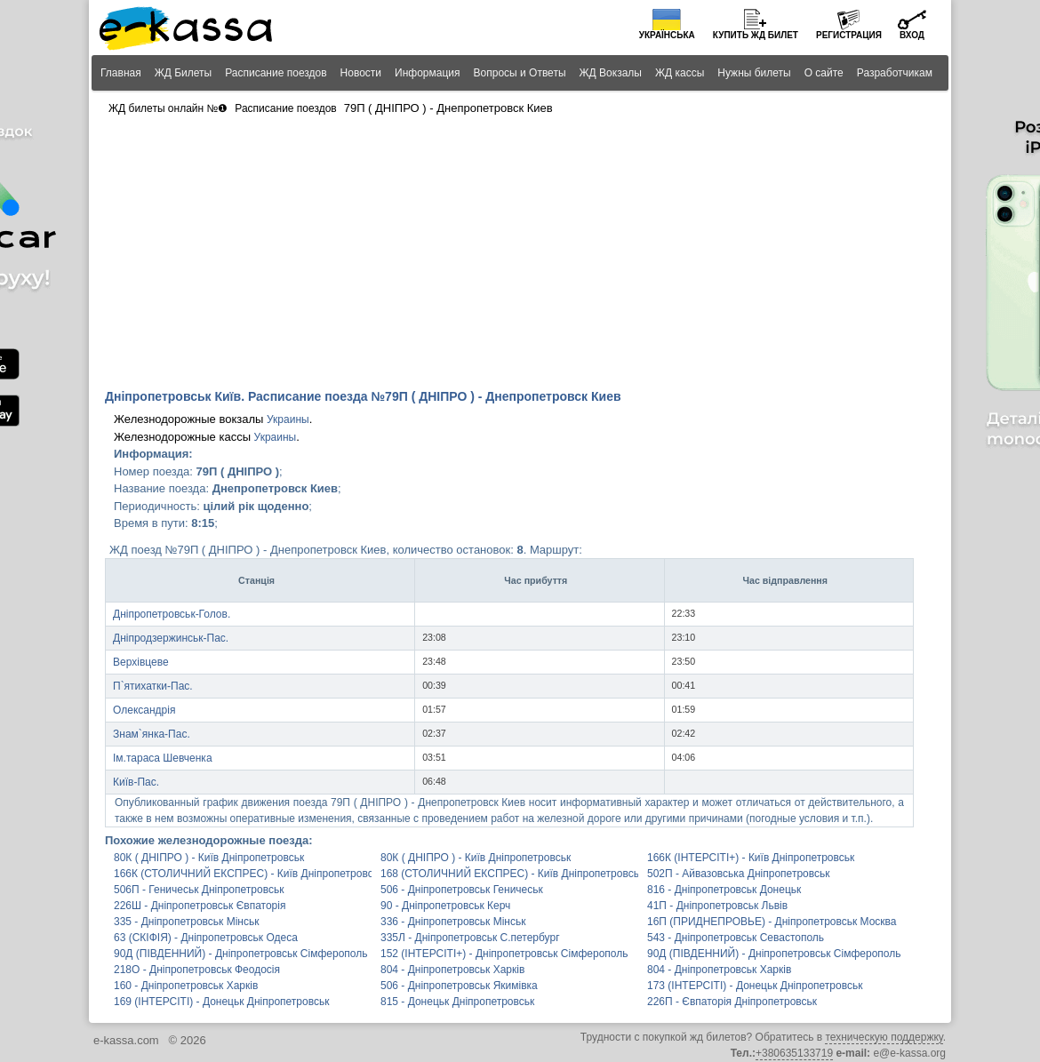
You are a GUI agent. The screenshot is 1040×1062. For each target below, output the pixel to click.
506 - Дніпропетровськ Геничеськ (461, 889)
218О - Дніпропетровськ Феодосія (197, 969)
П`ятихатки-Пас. (153, 686)
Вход (912, 35)
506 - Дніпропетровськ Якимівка (459, 985)
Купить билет (755, 35)
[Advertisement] (520, 254)
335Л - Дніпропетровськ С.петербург (470, 937)
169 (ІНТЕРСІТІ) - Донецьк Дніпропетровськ (221, 1001)
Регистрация (849, 35)
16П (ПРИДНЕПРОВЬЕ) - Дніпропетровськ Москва (772, 921)
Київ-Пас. (136, 782)
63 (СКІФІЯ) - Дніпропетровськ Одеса (206, 937)
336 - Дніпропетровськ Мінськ (452, 921)
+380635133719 (794, 1053)
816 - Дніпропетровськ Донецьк (724, 889)
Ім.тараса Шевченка (162, 758)
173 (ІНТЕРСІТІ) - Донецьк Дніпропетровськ (754, 985)
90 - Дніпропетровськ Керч (445, 905)
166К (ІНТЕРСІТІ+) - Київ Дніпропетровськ (750, 857)
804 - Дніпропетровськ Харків (452, 969)
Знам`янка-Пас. (151, 734)
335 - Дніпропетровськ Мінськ (186, 921)
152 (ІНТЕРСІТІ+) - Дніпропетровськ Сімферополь (504, 953)
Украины (288, 419)
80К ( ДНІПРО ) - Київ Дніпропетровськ (209, 857)
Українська (667, 35)
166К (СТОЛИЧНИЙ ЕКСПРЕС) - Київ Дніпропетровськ (243, 873)
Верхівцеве (141, 662)
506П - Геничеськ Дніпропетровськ (199, 889)
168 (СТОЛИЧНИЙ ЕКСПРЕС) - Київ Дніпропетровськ (509, 873)
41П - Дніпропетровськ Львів (717, 905)
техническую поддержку (883, 1037)
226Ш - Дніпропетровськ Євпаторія (199, 905)
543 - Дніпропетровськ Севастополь (735, 937)
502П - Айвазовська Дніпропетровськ (738, 873)
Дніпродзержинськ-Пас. (170, 638)
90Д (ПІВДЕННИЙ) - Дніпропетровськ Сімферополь (240, 953)
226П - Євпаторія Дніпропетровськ (732, 1001)
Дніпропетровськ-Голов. (171, 614)
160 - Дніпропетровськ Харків (186, 985)
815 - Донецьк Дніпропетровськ (457, 1001)
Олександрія (144, 710)
